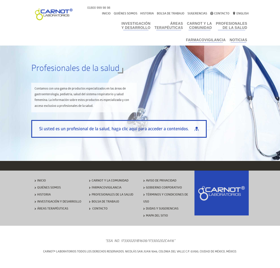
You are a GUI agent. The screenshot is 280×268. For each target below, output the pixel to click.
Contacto (219, 14)
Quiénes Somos (125, 14)
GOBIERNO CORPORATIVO (164, 188)
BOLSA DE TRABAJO (105, 202)
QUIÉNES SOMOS (49, 188)
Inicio (106, 14)
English (241, 14)
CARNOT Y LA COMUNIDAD (110, 181)
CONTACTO (100, 209)
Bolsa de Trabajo (170, 14)
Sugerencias (197, 14)
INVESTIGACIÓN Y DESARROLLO (59, 202)
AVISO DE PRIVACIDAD (161, 181)
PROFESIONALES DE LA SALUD (112, 195)
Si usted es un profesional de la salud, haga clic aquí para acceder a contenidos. (119, 129)
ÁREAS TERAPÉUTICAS (52, 209)
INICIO (41, 181)
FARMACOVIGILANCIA (106, 188)
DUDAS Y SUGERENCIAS (162, 209)
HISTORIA (44, 195)
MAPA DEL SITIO (157, 216)
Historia (147, 14)
